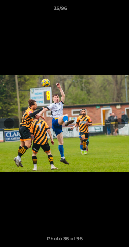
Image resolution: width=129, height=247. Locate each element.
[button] (104, 10)
